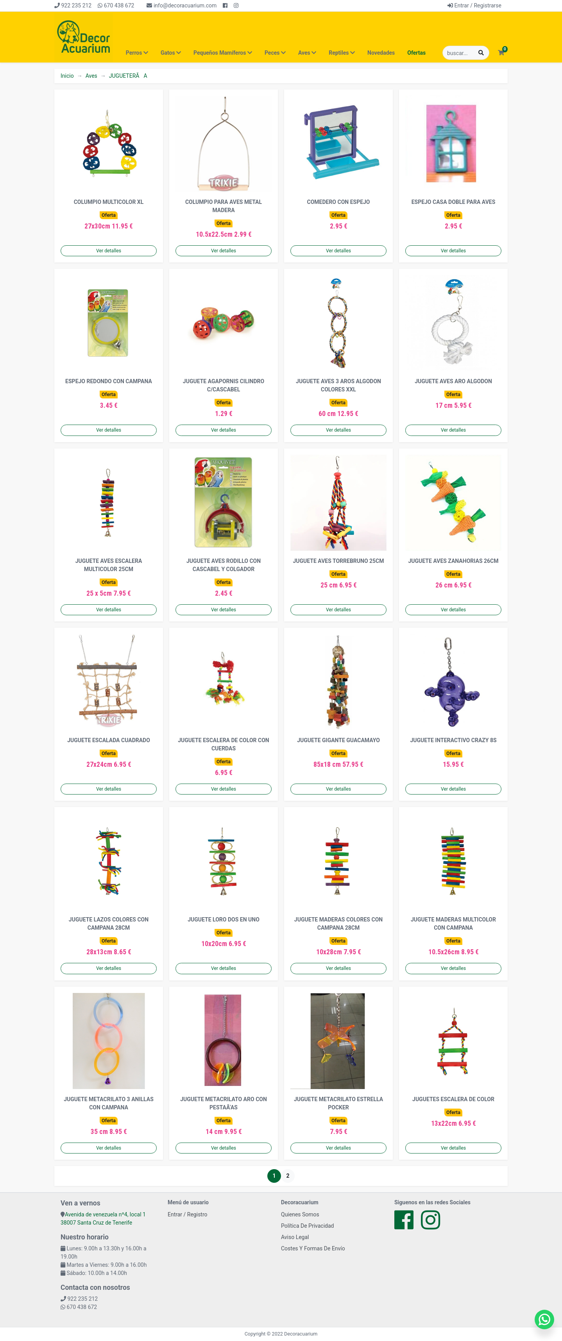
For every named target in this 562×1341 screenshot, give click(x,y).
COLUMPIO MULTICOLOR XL (109, 202)
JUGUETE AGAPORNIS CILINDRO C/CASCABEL (223, 385)
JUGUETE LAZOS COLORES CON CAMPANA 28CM (109, 923)
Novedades (381, 53)
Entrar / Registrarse (474, 5)
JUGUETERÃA (128, 76)
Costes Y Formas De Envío (313, 1248)
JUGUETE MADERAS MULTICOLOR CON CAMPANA (453, 923)
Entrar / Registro (188, 1214)
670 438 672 (116, 5)
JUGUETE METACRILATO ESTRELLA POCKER (338, 1103)
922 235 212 (72, 5)
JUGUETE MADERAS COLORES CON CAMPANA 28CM (338, 923)
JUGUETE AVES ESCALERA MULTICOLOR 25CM (108, 565)
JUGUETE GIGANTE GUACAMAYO (338, 740)
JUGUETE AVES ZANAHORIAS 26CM (453, 561)
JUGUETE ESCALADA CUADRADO (108, 740)
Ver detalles (108, 251)
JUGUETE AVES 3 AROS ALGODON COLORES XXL (338, 385)
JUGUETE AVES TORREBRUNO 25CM (338, 561)
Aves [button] (307, 53)
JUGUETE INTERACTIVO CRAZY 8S (453, 740)
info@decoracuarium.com (182, 5)
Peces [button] (275, 53)
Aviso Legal (295, 1237)
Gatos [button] (171, 53)
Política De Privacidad (307, 1226)
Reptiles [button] (342, 53)
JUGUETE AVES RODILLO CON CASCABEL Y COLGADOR (223, 565)
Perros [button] (137, 53)
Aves (91, 76)
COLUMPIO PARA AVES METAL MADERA (223, 206)
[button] (501, 53)
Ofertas (416, 53)
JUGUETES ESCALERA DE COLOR (453, 1099)
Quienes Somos (300, 1214)
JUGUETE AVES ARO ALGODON (453, 381)
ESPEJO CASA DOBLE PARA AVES (454, 202)
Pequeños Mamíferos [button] (222, 53)
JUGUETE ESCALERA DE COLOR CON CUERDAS (223, 744)
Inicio (67, 76)
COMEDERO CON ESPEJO (338, 202)
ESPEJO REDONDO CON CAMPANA (108, 381)
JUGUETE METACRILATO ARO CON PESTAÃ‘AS (223, 1103)
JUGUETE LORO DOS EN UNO (224, 919)
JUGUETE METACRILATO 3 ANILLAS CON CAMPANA (109, 1103)
